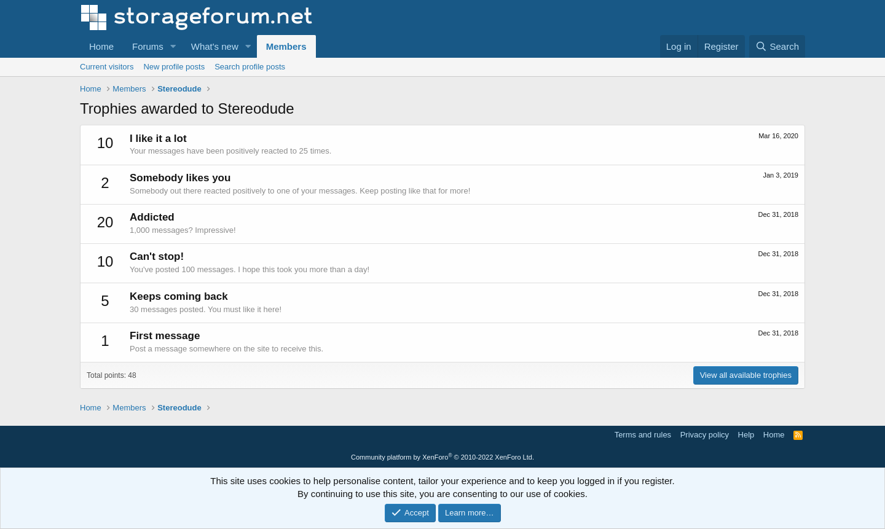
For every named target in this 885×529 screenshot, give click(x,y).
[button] (173, 46)
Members (286, 46)
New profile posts (174, 66)
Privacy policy (704, 434)
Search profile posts (249, 66)
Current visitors (106, 66)
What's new (214, 46)
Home (101, 46)
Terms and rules (643, 434)
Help (746, 434)
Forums (147, 46)
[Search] (777, 46)
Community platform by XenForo (442, 457)
